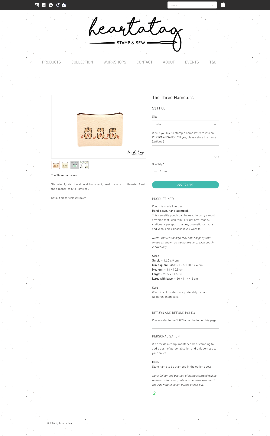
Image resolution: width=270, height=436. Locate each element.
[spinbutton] (161, 171)
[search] (186, 5)
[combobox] (185, 124)
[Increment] (166, 171)
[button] (223, 4)
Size (155, 117)
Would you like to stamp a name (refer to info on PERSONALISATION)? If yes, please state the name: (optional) (184, 137)
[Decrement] (155, 171)
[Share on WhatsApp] (154, 393)
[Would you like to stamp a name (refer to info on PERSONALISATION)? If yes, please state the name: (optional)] (185, 149)
